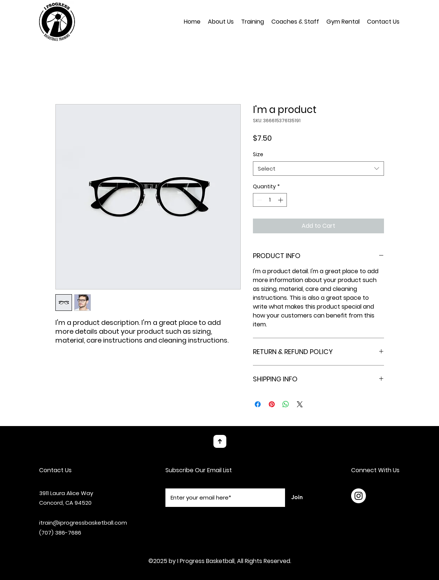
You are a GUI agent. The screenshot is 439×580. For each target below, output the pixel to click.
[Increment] (281, 199)
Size (258, 154)
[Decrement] (258, 199)
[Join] (297, 497)
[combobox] (318, 168)
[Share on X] (299, 404)
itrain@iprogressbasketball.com (83, 522)
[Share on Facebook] (257, 404)
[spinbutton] (270, 199)
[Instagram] (358, 495)
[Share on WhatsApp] (285, 404)
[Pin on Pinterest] (271, 404)
